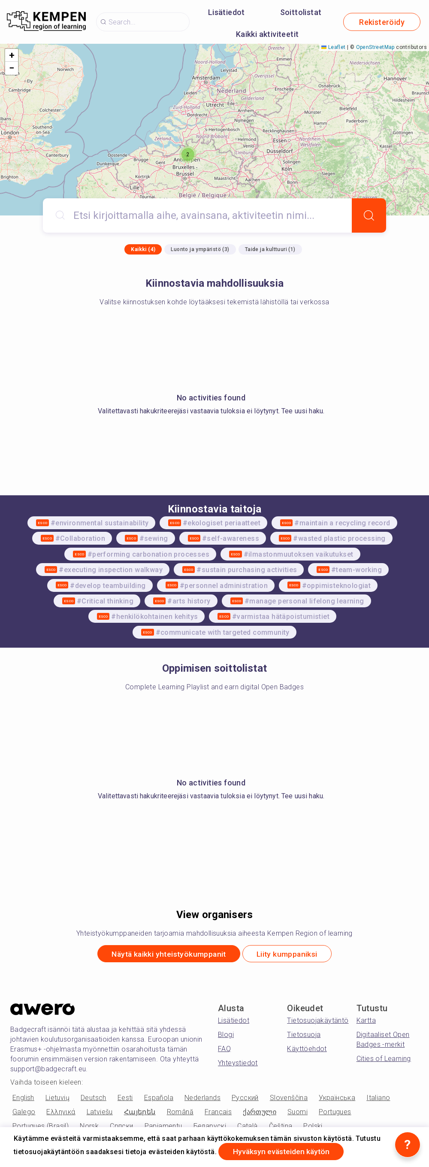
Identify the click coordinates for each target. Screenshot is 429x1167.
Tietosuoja (303, 1035)
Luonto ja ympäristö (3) (200, 249)
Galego (23, 1112)
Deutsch (93, 1098)
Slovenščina (289, 1098)
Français (218, 1112)
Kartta (366, 1021)
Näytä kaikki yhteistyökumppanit (166, 954)
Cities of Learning (383, 1059)
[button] (187, 154)
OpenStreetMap (375, 47)
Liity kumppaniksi (290, 954)
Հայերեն (140, 1112)
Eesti (125, 1098)
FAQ (224, 1050)
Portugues (335, 1112)
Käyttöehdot (306, 1050)
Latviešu (100, 1112)
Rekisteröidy (382, 22)
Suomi (297, 1112)
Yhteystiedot (238, 1064)
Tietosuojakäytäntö (317, 1021)
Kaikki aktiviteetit (267, 34)
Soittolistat (301, 12)
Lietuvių (57, 1098)
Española (158, 1098)
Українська (337, 1098)
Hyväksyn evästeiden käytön (283, 1151)
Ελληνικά (60, 1112)
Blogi (226, 1035)
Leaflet (333, 47)
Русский (245, 1098)
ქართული (259, 1112)
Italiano (378, 1098)
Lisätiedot (226, 12)
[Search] (369, 215)
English (23, 1098)
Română (180, 1112)
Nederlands (202, 1098)
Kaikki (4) (143, 249)
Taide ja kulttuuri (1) (270, 249)
